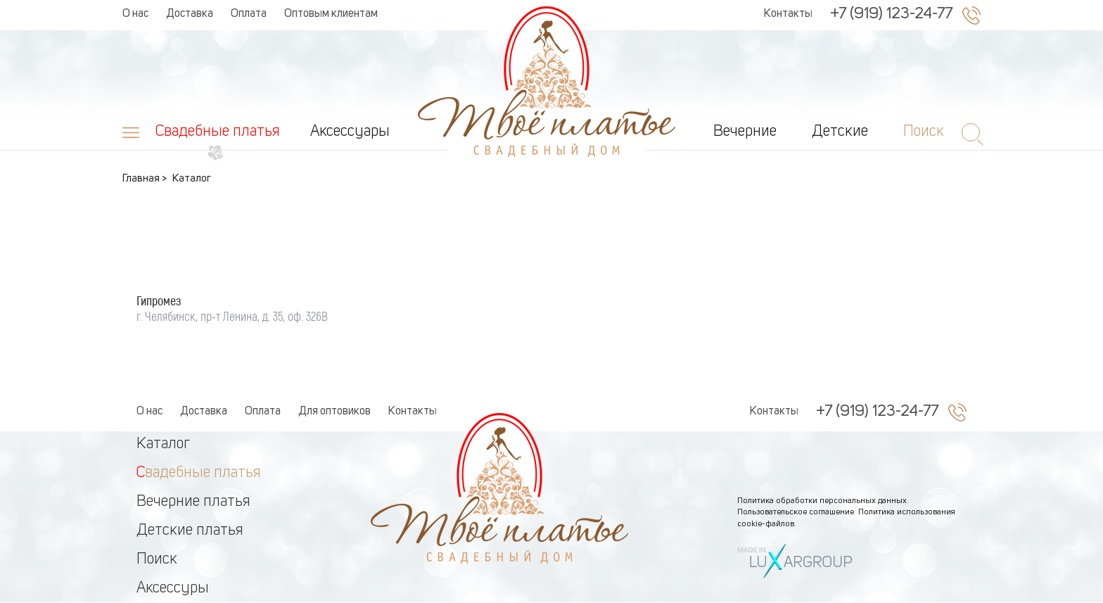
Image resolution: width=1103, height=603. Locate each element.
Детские (840, 131)
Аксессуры (172, 588)
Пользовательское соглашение (795, 512)
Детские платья (189, 530)
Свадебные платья (217, 131)
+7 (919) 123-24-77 (891, 14)
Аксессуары (350, 131)
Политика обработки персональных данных (822, 501)
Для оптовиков (334, 411)
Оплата (249, 14)
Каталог (163, 444)
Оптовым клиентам (331, 14)
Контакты (788, 14)
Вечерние (745, 131)
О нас (135, 14)
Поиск (156, 559)
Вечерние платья (193, 501)
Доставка (189, 14)
